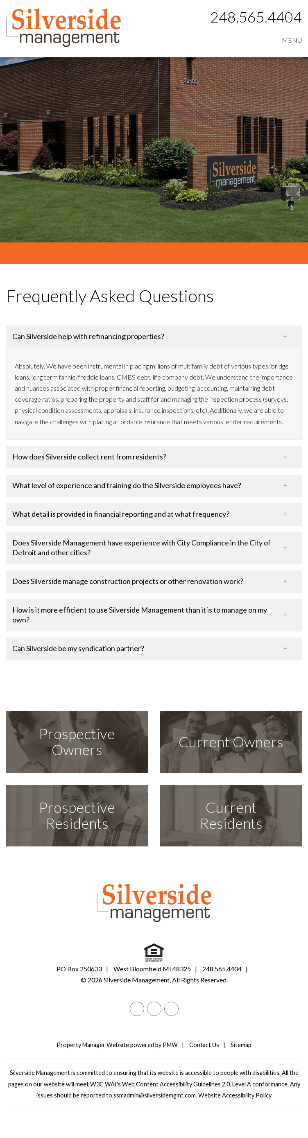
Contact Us (204, 1044)
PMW (170, 1044)
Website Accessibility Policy (235, 1095)
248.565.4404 (256, 17)
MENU (292, 40)
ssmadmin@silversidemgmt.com (154, 1095)
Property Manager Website (93, 1044)
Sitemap (241, 1044)
